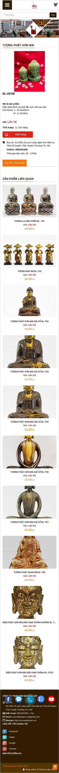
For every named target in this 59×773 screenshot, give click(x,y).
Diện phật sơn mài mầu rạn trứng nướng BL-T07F (30, 622)
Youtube (12, 748)
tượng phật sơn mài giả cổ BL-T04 (30, 371)
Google (12, 743)
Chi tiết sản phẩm (14, 163)
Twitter (12, 737)
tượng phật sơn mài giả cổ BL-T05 (30, 421)
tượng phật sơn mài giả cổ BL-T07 (30, 522)
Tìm (53, 15)
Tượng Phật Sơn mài (18, 45)
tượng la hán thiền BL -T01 (29, 220)
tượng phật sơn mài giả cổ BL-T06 (30, 471)
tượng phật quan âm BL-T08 (29, 572)
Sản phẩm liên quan (18, 178)
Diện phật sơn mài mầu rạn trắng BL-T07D (29, 672)
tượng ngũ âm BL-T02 (30, 271)
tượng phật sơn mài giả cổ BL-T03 (30, 321)
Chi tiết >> (29, 228)
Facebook (13, 731)
